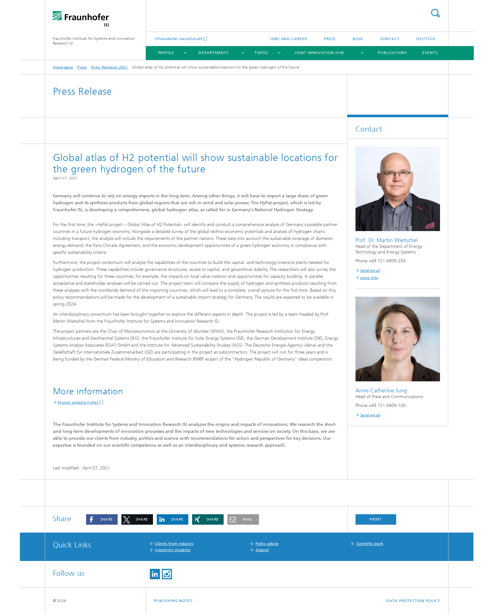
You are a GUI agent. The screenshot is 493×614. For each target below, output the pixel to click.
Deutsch (425, 39)
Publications (392, 53)
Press (330, 39)
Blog (358, 39)
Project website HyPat (78, 402)
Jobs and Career (288, 39)
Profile (166, 53)
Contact (390, 39)
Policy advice (267, 543)
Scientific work (370, 543)
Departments (213, 53)
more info (369, 278)
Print (376, 519)
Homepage (63, 67)
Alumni (262, 550)
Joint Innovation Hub (319, 53)
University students (173, 550)
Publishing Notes (173, 601)
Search (435, 13)
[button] (102, 519)
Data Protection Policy (413, 601)
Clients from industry (174, 543)
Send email (370, 270)
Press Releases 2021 (109, 67)
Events (429, 53)
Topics (261, 53)
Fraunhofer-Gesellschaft (180, 39)
